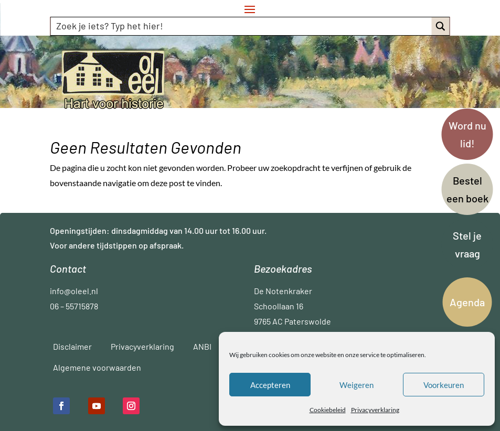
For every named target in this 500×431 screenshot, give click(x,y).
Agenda (467, 302)
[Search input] (241, 26)
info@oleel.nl (74, 291)
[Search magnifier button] (441, 26)
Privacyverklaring (375, 410)
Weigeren (356, 385)
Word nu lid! (467, 134)
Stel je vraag (467, 244)
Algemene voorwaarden (97, 367)
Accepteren (270, 385)
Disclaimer (72, 346)
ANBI (202, 346)
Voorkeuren (443, 385)
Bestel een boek (467, 189)
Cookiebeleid (328, 410)
